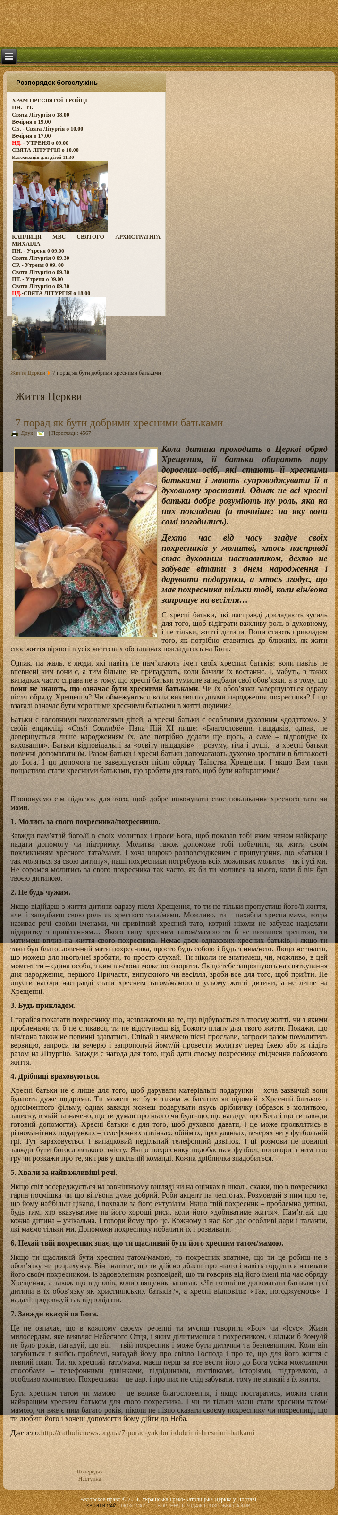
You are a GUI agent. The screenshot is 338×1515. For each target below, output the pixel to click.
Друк (22, 433)
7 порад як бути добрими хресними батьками (119, 423)
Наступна (89, 1478)
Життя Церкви (27, 372)
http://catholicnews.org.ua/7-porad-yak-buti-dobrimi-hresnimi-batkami (148, 1433)
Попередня (89, 1471)
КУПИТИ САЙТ (102, 1505)
